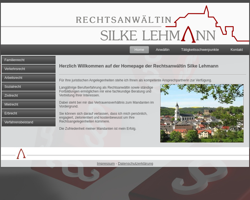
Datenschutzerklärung (135, 163)
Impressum (106, 163)
